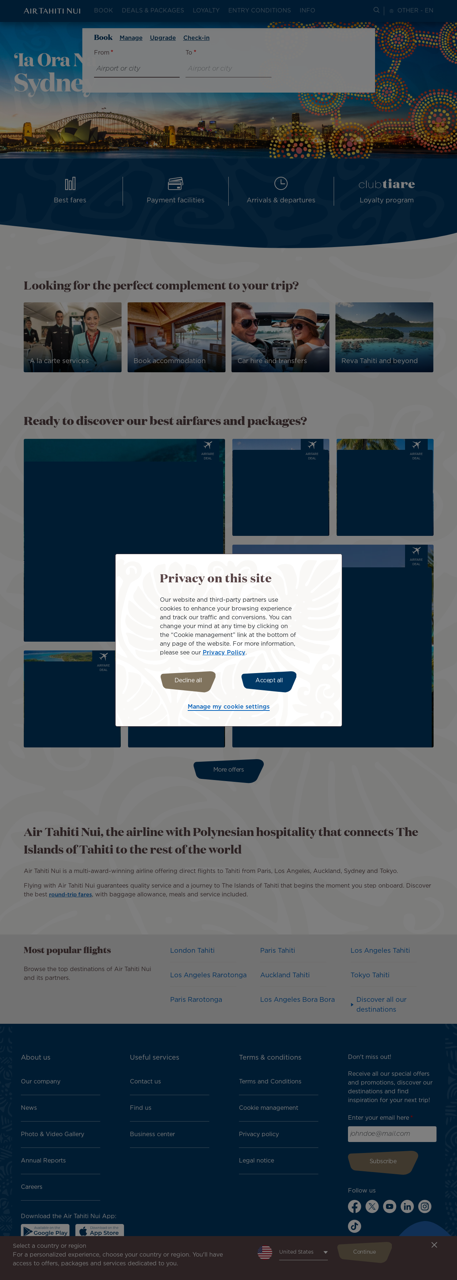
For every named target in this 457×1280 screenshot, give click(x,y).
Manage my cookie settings (229, 708)
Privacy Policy (224, 651)
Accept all (271, 680)
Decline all (185, 680)
